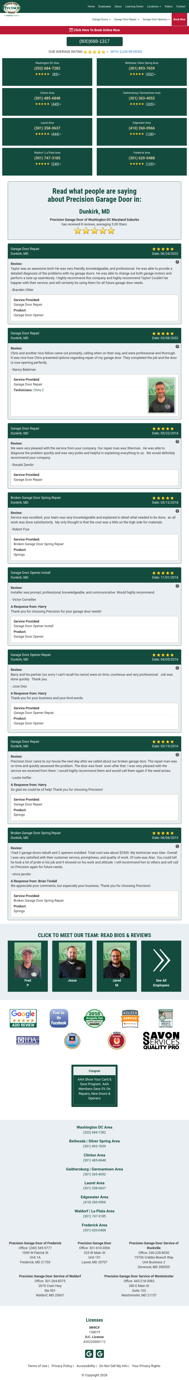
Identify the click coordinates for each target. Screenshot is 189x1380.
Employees (105, 6)
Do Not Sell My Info (113, 1366)
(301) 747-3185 (94, 1216)
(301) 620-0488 (94, 1230)
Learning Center (134, 6)
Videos (169, 6)
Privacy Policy (62, 1366)
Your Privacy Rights (146, 1366)
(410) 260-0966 (94, 1202)
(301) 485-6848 (94, 1160)
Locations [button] (154, 6)
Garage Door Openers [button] (156, 19)
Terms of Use (37, 1366)
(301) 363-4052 (94, 1174)
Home (91, 6)
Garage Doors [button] (101, 19)
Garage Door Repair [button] (126, 19)
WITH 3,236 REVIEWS (126, 52)
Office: (35, 1248)
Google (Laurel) (89, 1354)
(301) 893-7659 (94, 1146)
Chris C (38, 390)
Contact (180, 6)
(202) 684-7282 (94, 1132)
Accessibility (85, 1366)
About (118, 6)
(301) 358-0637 (94, 1188)
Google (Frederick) (100, 1354)
